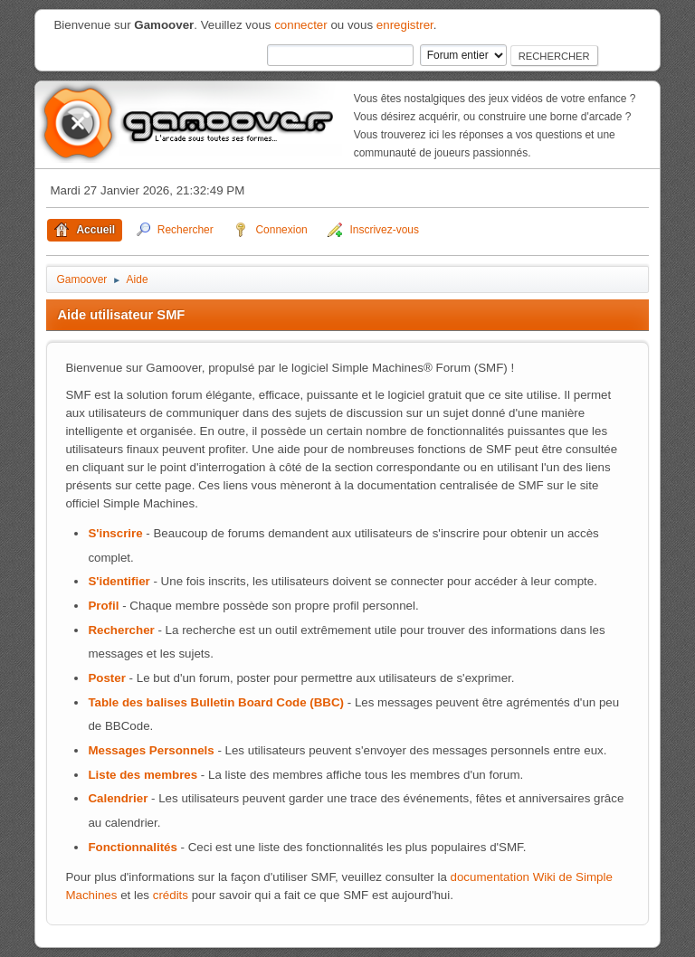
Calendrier (118, 798)
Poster (106, 678)
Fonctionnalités (132, 847)
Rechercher (121, 630)
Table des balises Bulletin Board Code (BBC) (216, 702)
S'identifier (118, 581)
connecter (301, 25)
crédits (170, 895)
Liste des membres (142, 775)
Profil (103, 605)
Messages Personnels (151, 750)
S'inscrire (115, 533)
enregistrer (404, 25)
